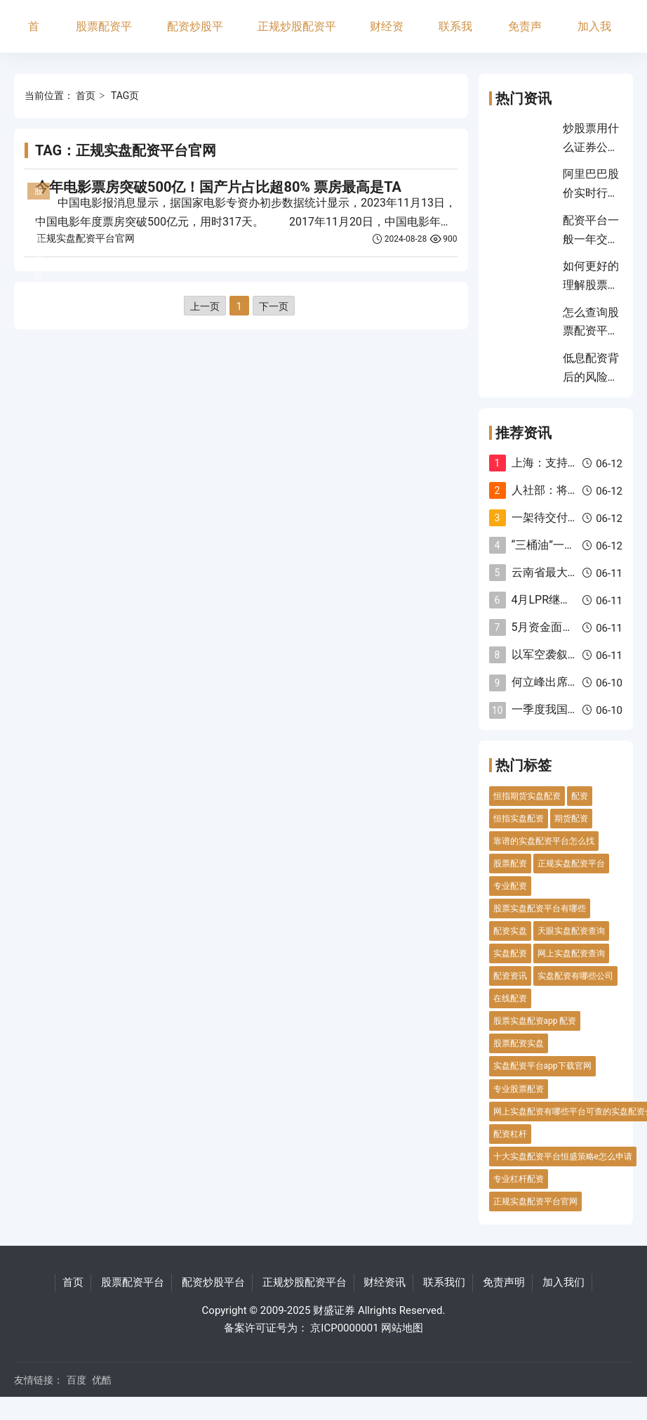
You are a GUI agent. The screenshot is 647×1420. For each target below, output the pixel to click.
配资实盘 (510, 931)
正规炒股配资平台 (297, 36)
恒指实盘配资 (518, 818)
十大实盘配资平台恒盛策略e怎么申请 (562, 1156)
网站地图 (402, 1328)
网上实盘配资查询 (571, 953)
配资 (579, 796)
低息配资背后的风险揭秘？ (591, 376)
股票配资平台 (104, 36)
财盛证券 (334, 1310)
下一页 (273, 306)
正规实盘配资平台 (571, 863)
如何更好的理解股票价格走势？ (591, 284)
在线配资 (510, 998)
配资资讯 (510, 976)
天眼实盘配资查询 (571, 931)
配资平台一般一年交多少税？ (591, 239)
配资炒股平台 (195, 36)
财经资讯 (386, 36)
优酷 (102, 1380)
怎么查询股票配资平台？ (591, 331)
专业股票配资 (518, 1089)
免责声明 (525, 36)
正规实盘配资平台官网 (85, 238)
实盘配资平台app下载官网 (542, 1066)
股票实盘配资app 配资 (535, 1021)
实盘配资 (510, 953)
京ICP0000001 (344, 1328)
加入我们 (594, 36)
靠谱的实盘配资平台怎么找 (543, 841)
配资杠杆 (510, 1134)
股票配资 (510, 863)
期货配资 (571, 818)
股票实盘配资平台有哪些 (539, 908)
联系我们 (455, 36)
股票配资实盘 (518, 1043)
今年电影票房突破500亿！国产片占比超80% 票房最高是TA (218, 186)
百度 (76, 1380)
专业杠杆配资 (518, 1179)
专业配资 (510, 886)
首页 (33, 36)
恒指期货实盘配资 (527, 796)
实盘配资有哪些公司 (575, 976)
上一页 (205, 306)
